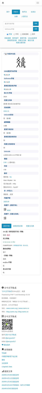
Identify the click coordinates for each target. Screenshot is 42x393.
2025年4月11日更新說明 (10, 378)
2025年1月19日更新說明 (10, 382)
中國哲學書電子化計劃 (9, 356)
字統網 (4, 353)
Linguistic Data (7, 367)
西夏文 (16, 12)
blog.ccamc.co (23, 312)
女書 (16, 16)
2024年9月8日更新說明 (10, 388)
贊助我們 (6, 345)
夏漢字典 (23, 38)
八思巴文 (25, 16)
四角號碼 (7, 38)
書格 (3, 360)
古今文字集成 (7, 291)
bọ (11, 177)
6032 (7, 210)
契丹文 (24, 12)
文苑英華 (5, 363)
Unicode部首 (32, 38)
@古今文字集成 (10, 335)
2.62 (4, 162)
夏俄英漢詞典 (12, 40)
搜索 (35, 23)
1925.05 (6, 202)
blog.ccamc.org (11, 312)
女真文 (33, 12)
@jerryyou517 (10, 338)
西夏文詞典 (22, 40)
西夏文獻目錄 (20, 42)
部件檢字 (15, 38)
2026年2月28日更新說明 (10, 375)
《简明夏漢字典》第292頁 (20, 245)
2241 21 (6, 111)
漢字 (8, 12)
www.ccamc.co (24, 308)
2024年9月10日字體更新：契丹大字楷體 (16, 385)
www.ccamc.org (11, 308)
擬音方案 (31, 40)
